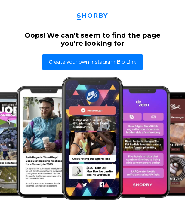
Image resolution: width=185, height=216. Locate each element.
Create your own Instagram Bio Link (92, 62)
